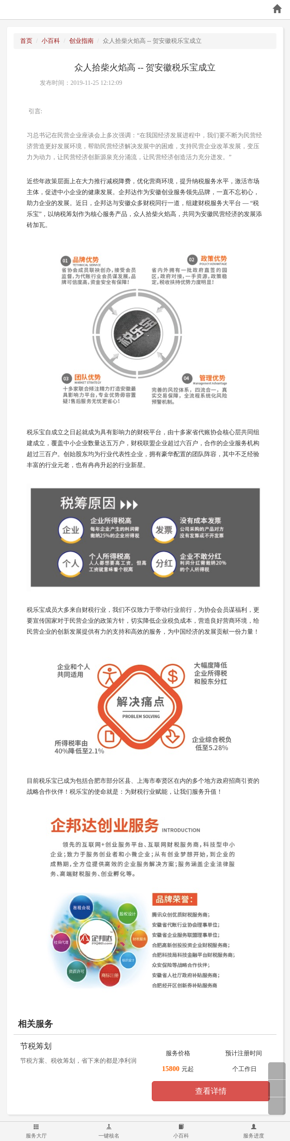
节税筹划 (36, 1046)
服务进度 (253, 1131)
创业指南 (81, 41)
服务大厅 (36, 1131)
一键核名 (108, 1131)
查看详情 (211, 1091)
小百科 (181, 1131)
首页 (26, 41)
